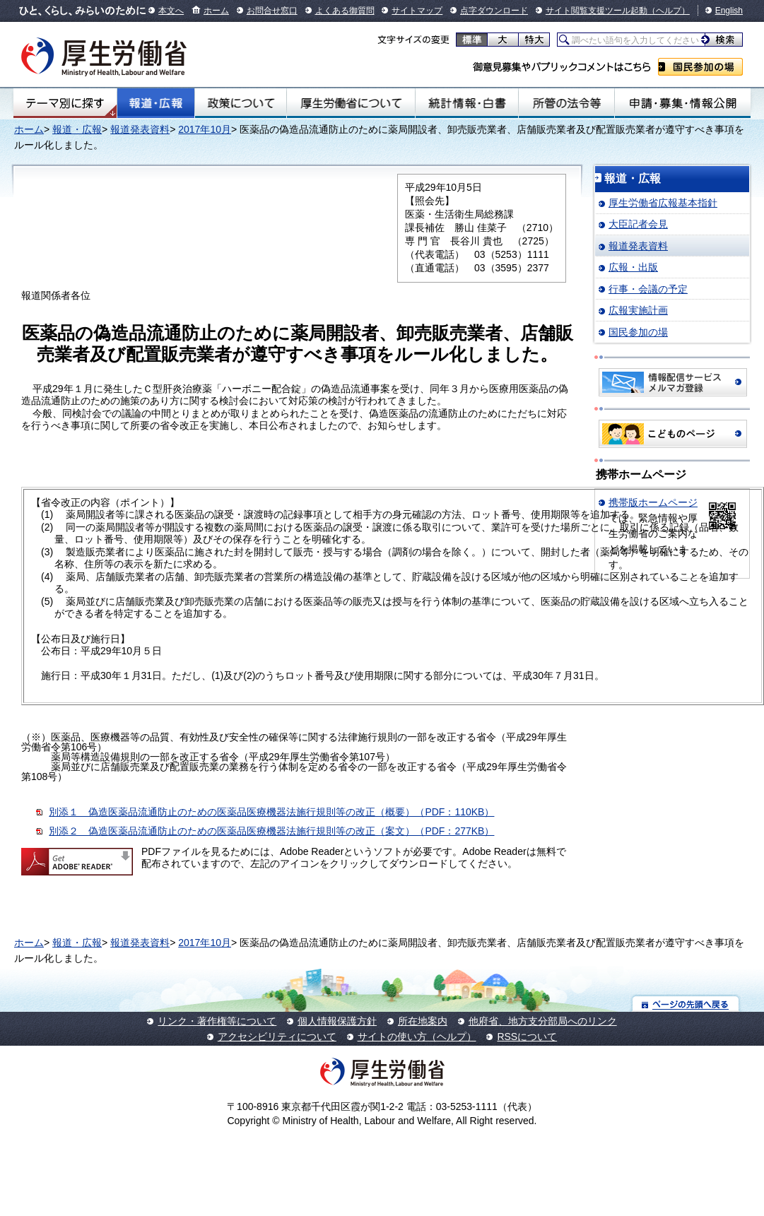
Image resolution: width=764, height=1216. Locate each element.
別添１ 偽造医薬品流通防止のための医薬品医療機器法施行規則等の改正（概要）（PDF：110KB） (271, 811)
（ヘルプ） (668, 11)
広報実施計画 (638, 310)
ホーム (216, 11)
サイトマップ (417, 11)
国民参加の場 (700, 67)
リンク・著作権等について (217, 1021)
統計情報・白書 (467, 103)
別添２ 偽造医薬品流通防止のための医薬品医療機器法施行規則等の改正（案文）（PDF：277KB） (271, 831)
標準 (472, 39)
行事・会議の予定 (648, 289)
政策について (240, 103)
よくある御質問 (345, 11)
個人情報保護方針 (337, 1021)
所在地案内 (422, 1021)
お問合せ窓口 (272, 11)
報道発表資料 (140, 129)
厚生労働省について (351, 103)
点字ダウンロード (494, 11)
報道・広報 (155, 103)
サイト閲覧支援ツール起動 (596, 11)
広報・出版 (633, 267)
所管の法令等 (566, 103)
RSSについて (527, 1036)
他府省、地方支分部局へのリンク (543, 1021)
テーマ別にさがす (65, 103)
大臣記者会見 (638, 224)
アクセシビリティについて (277, 1036)
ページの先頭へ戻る (686, 1003)
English (729, 11)
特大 (534, 39)
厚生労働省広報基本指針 (663, 202)
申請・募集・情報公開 (683, 103)
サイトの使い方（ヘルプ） (417, 1036)
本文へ (171, 11)
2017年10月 (204, 129)
